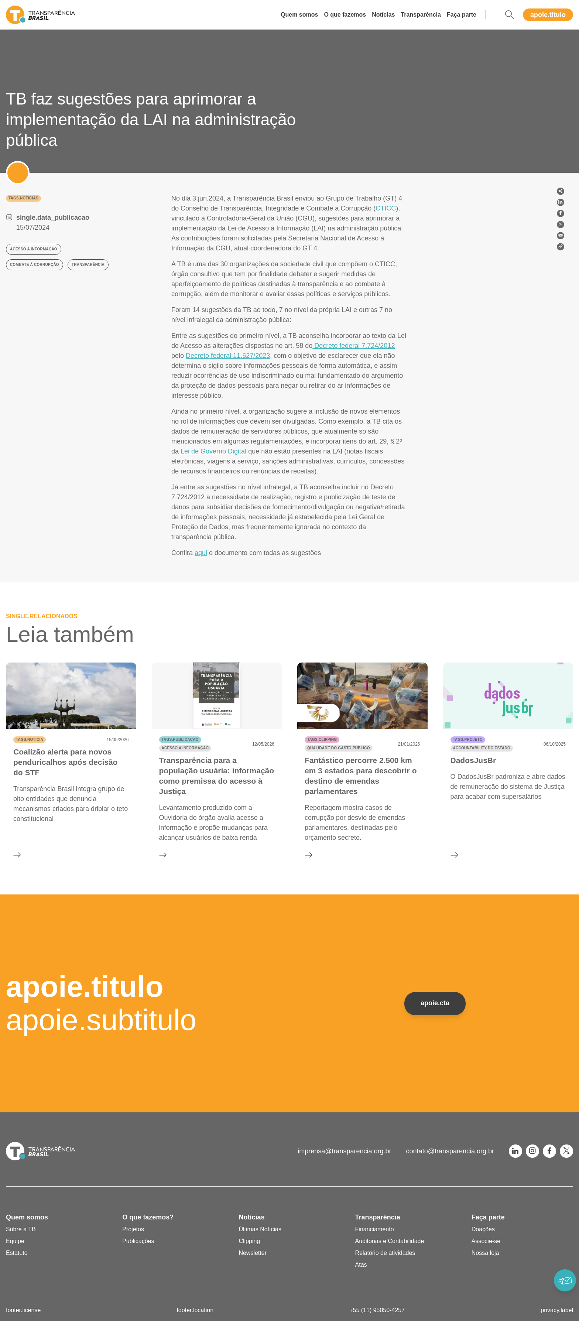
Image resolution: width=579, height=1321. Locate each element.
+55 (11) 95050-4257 (377, 1310)
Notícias (383, 14)
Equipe (15, 1241)
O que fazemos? (148, 1217)
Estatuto (17, 1253)
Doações (483, 1229)
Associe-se (486, 1241)
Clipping (249, 1241)
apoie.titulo (548, 14)
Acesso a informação (185, 748)
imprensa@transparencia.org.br (344, 1151)
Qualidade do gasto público (338, 748)
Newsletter (253, 1253)
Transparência (421, 14)
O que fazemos (345, 14)
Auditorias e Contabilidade (389, 1241)
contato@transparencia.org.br (450, 1151)
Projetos (133, 1229)
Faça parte (461, 14)
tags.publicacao (180, 739)
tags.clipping (322, 739)
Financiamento (374, 1229)
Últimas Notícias (260, 1229)
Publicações (138, 1241)
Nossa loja (485, 1253)
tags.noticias (23, 198)
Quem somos (299, 14)
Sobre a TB (21, 1229)
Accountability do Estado (481, 748)
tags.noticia (29, 739)
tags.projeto (468, 739)
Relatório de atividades (385, 1253)
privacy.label (557, 1310)
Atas (361, 1265)
